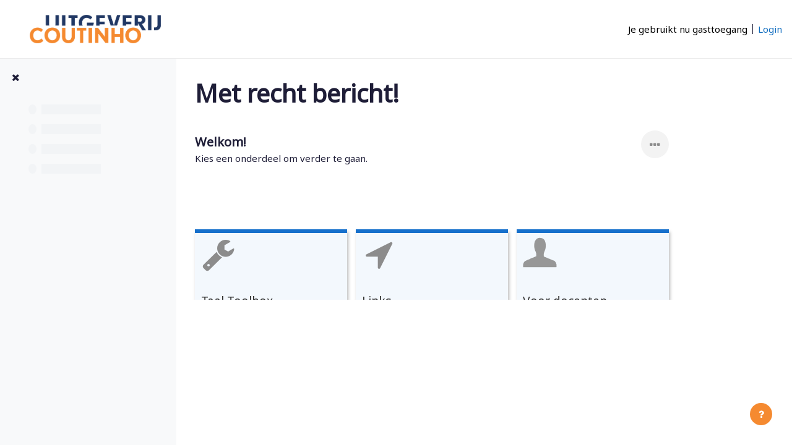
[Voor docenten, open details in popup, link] (645, 285)
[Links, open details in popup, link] (484, 285)
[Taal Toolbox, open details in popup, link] (324, 285)
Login (770, 29)
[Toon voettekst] (761, 414)
